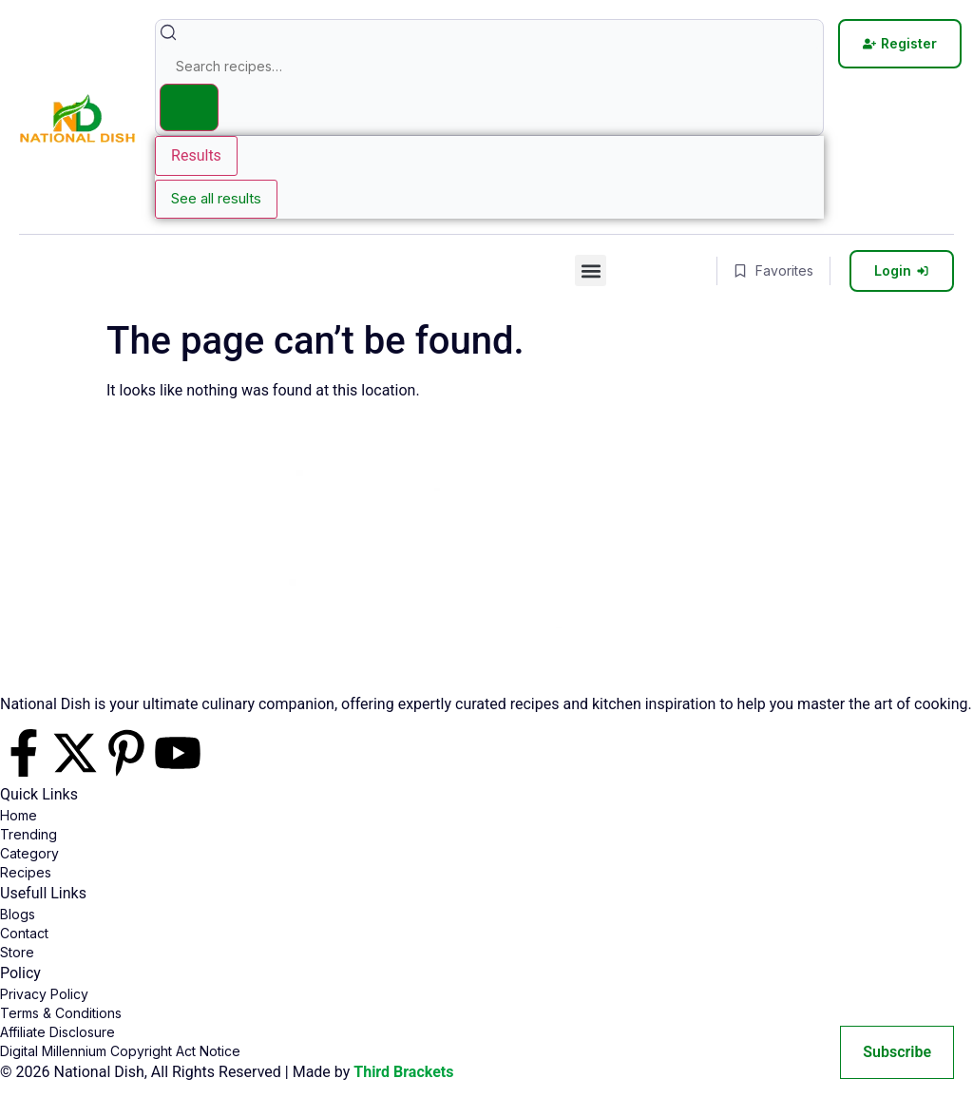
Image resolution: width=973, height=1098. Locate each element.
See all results (216, 198)
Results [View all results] (196, 155)
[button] (590, 270)
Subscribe (897, 1052)
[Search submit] (189, 107)
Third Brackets (403, 1072)
